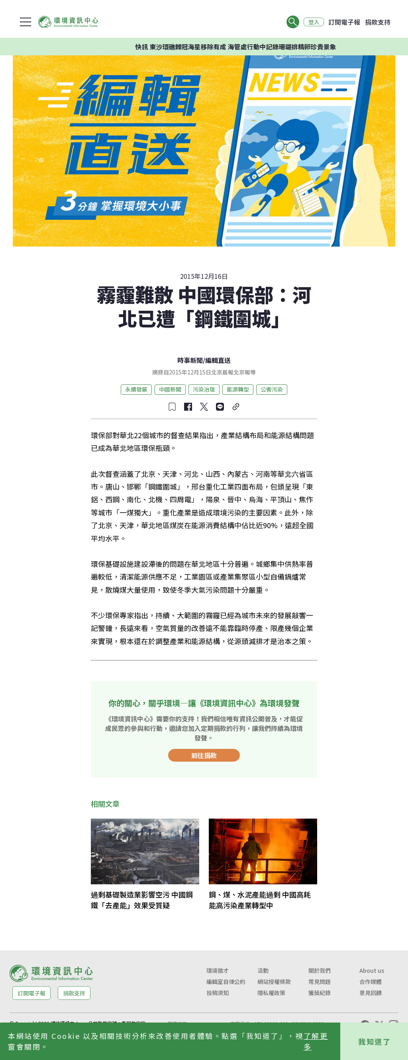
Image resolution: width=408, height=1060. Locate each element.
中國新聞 (170, 389)
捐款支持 (377, 22)
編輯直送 (218, 360)
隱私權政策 (271, 993)
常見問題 (319, 982)
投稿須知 (217, 993)
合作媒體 (370, 982)
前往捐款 (204, 755)
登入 (313, 22)
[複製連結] (236, 407)
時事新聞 (190, 360)
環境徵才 (217, 970)
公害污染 (272, 389)
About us (371, 970)
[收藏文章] (172, 407)
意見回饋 (370, 993)
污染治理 (204, 389)
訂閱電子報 (344, 22)
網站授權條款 (274, 982)
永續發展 (136, 389)
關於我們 (319, 970)
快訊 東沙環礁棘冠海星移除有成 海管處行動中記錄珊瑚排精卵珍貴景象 (251, 46)
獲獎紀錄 (319, 993)
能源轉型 (238, 389)
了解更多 (316, 1041)
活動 (263, 970)
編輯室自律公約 (225, 982)
